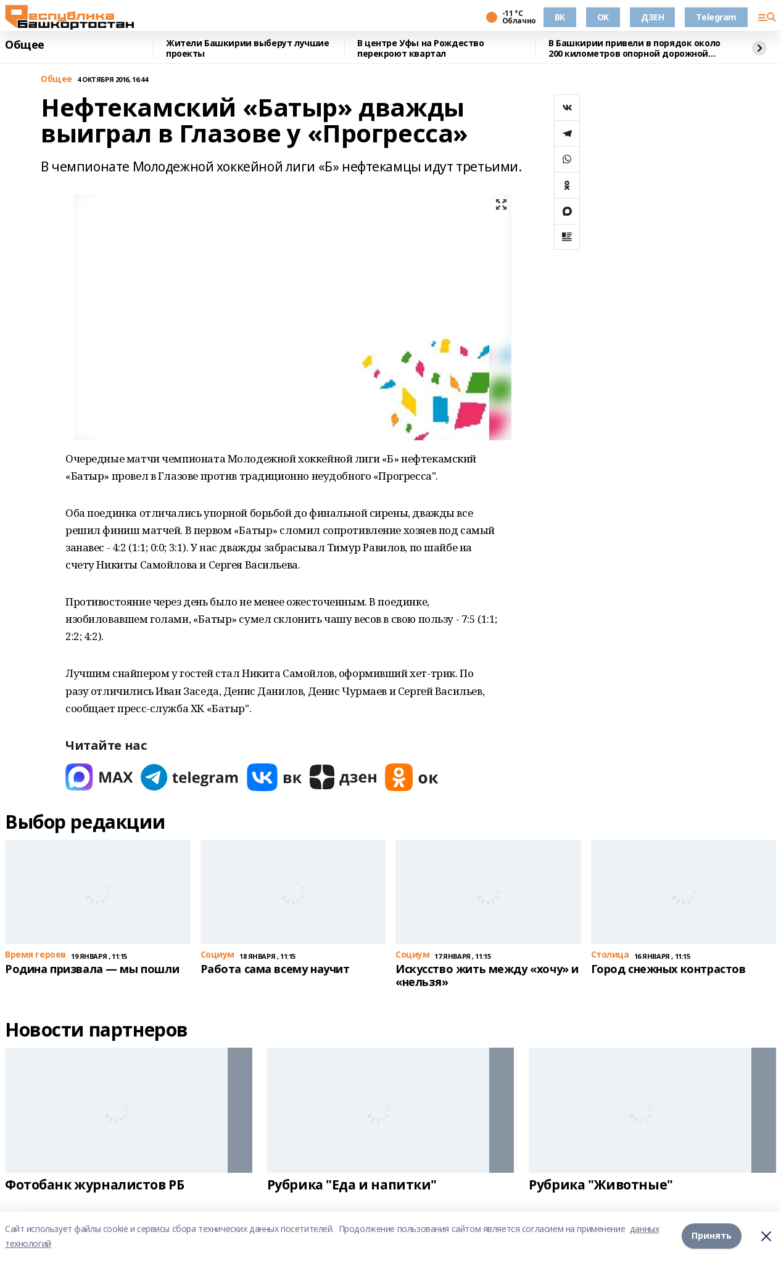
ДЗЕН (652, 17)
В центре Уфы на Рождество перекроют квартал (420, 48)
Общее (24, 45)
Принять (712, 1236)
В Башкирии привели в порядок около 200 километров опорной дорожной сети (634, 48)
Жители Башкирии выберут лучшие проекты (247, 48)
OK (603, 17)
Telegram (716, 17)
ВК (560, 17)
